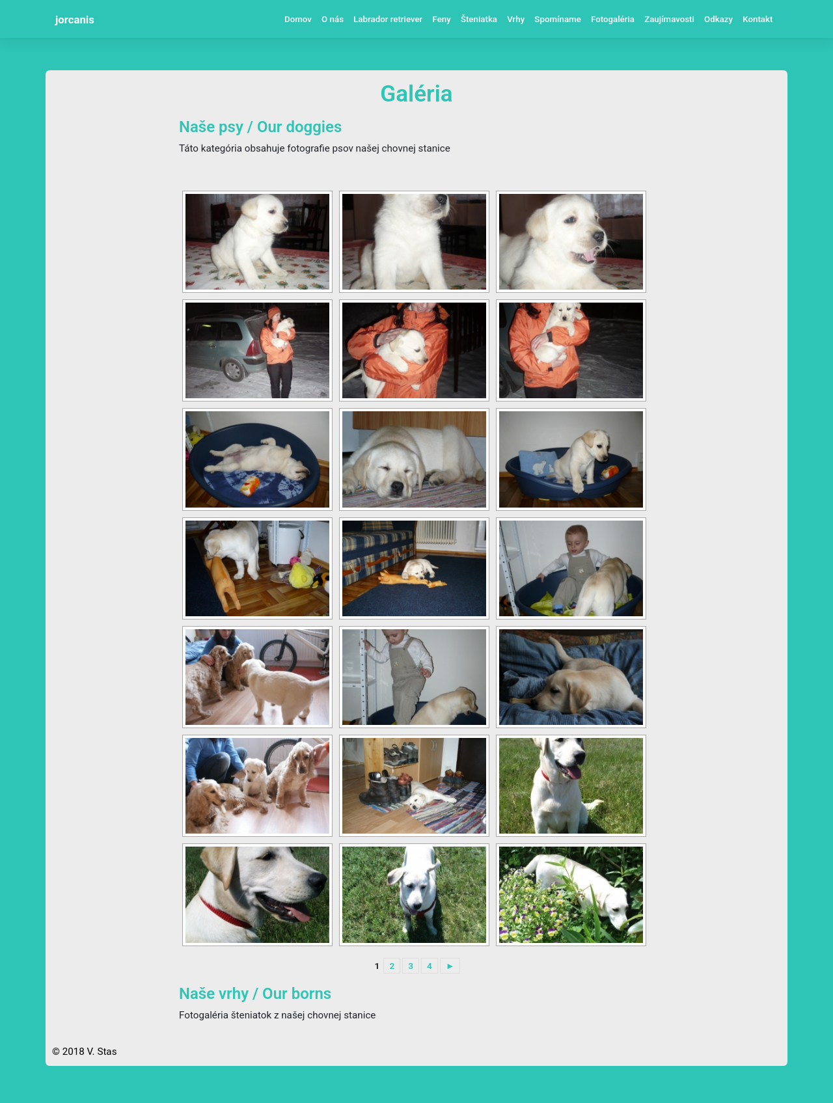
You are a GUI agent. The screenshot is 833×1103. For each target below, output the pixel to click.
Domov (298, 19)
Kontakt (757, 19)
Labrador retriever (387, 19)
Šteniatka (479, 19)
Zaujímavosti (669, 19)
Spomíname (557, 19)
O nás (332, 19)
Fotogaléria (613, 19)
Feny (441, 19)
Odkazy (718, 19)
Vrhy (516, 19)
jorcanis (74, 19)
